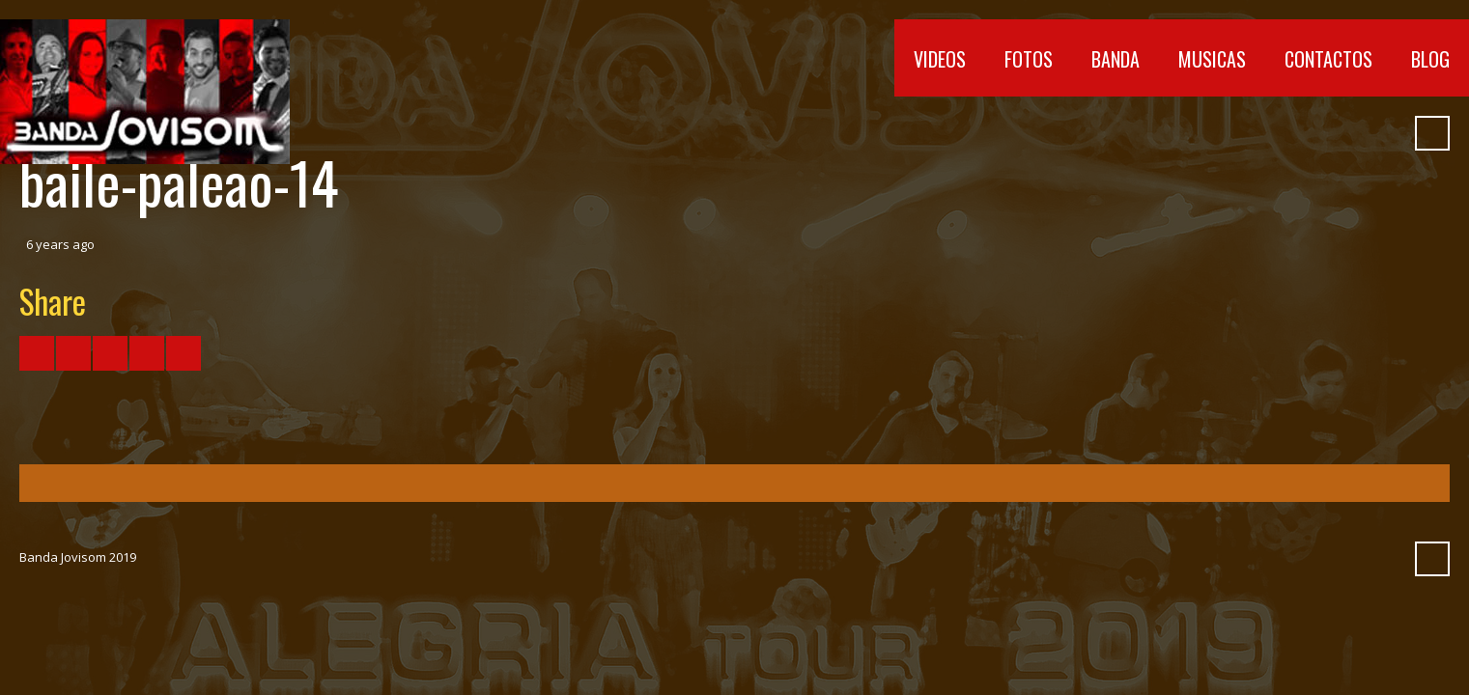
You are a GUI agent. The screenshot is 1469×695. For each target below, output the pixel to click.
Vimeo (1280, 133)
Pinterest (1385, 133)
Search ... (1432, 133)
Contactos (1328, 58)
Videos (940, 58)
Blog (1430, 58)
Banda (1115, 58)
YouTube (1246, 133)
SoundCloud (1315, 133)
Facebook (1211, 133)
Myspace (1350, 133)
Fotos (1028, 58)
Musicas (1212, 58)
